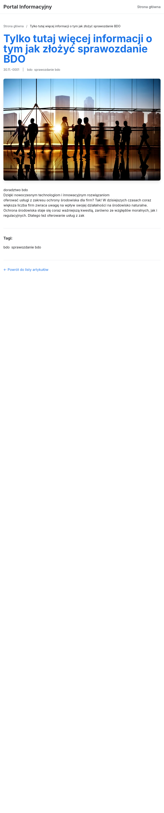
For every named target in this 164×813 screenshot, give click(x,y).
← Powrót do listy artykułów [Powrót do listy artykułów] (25, 269)
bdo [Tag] (6, 247)
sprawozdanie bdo (47, 69)
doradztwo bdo (15, 190)
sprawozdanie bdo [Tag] (26, 247)
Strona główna (149, 7)
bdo (30, 69)
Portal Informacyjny (27, 7)
